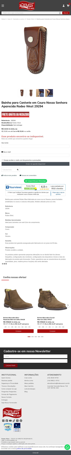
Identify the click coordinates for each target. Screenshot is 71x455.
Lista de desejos (29, 389)
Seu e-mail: (6, 152)
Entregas (4, 400)
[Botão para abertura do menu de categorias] (2, 5)
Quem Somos (5, 378)
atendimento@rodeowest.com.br (58, 383)
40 (15, 327)
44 (29, 327)
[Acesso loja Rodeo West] (63, 5)
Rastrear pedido (6, 380)
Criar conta (28, 378)
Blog (25, 391)
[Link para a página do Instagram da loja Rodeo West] (3, 420)
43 (26, 327)
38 (43, 327)
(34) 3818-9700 (53, 378)
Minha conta (28, 380)
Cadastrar (10, 365)
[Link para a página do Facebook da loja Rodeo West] (7, 420)
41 (19, 327)
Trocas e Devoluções (8, 386)
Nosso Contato (6, 397)
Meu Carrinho (28, 386)
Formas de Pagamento (9, 394)
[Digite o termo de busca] (29, 13)
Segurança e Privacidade (9, 383)
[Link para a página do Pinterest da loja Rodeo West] (21, 420)
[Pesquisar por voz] (60, 13)
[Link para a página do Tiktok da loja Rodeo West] (14, 420)
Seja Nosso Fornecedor (9, 403)
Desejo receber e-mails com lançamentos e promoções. (22, 160)
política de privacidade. (24, 448)
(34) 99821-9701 (53, 380)
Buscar (66, 13)
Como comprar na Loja (9, 389)
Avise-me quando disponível (35, 164)
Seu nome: (5, 143)
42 (22, 327)
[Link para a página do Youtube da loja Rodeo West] (10, 420)
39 (12, 327)
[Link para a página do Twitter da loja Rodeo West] (17, 420)
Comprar (18, 331)
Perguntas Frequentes (8, 391)
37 (5, 327)
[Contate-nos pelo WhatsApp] (67, 447)
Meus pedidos (29, 383)
